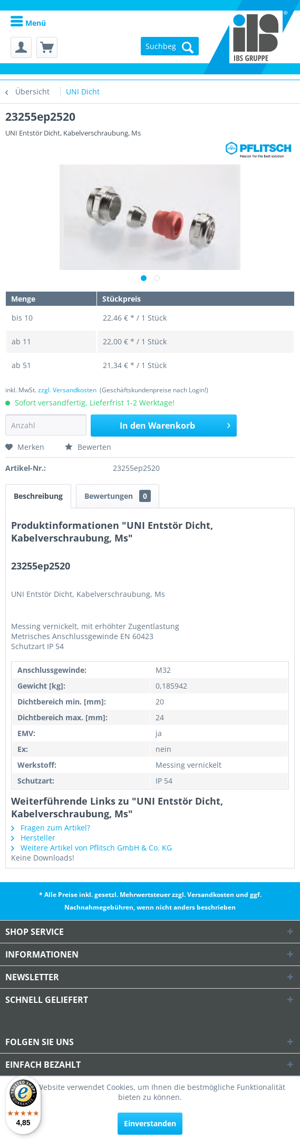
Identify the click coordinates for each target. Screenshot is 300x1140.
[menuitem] (28, 22)
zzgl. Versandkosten (67, 389)
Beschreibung (38, 496)
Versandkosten (210, 894)
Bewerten (88, 447)
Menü (28, 23)
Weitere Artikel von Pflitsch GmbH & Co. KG (91, 848)
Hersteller (33, 838)
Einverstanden (150, 1123)
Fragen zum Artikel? (50, 828)
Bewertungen (117, 496)
